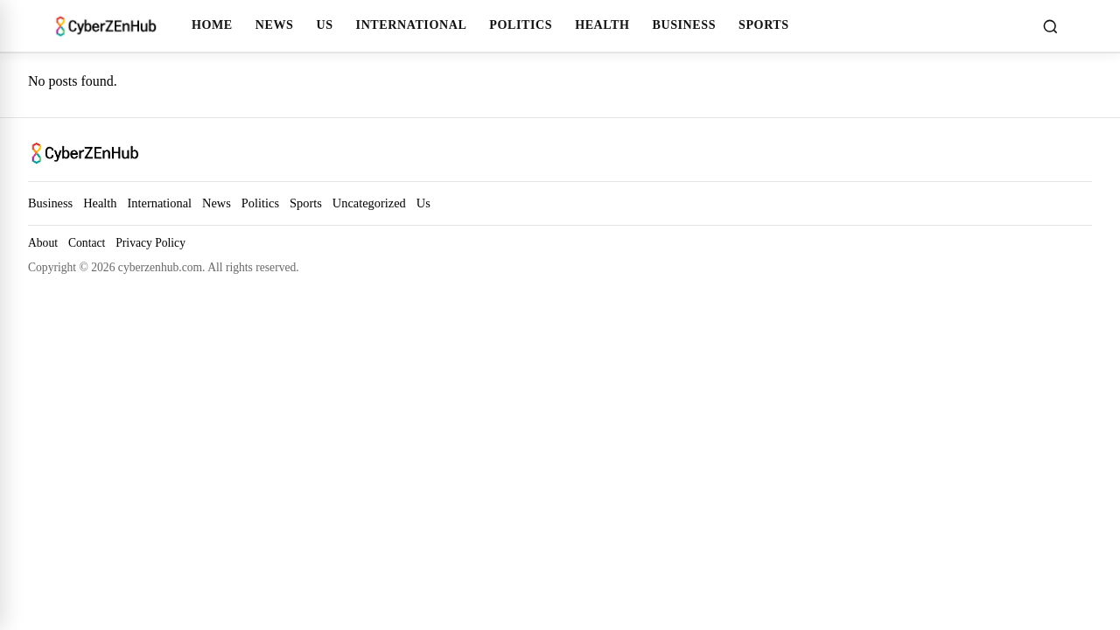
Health (602, 25)
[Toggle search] (1050, 26)
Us (324, 25)
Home (212, 25)
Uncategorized (369, 203)
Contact (86, 242)
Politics (520, 25)
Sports (763, 25)
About (43, 242)
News (275, 25)
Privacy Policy (151, 242)
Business (684, 25)
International (411, 25)
